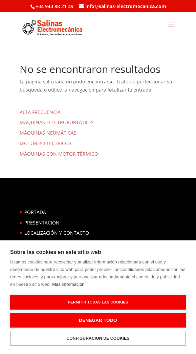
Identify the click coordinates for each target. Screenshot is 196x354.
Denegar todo (98, 320)
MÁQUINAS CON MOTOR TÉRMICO (59, 154)
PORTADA (35, 212)
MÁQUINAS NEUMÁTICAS (48, 133)
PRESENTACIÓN (42, 222)
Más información (68, 284)
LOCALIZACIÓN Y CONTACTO (56, 233)
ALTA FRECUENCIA (40, 112)
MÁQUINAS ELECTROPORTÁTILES (57, 122)
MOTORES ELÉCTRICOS (45, 143)
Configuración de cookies (97, 338)
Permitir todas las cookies (98, 302)
